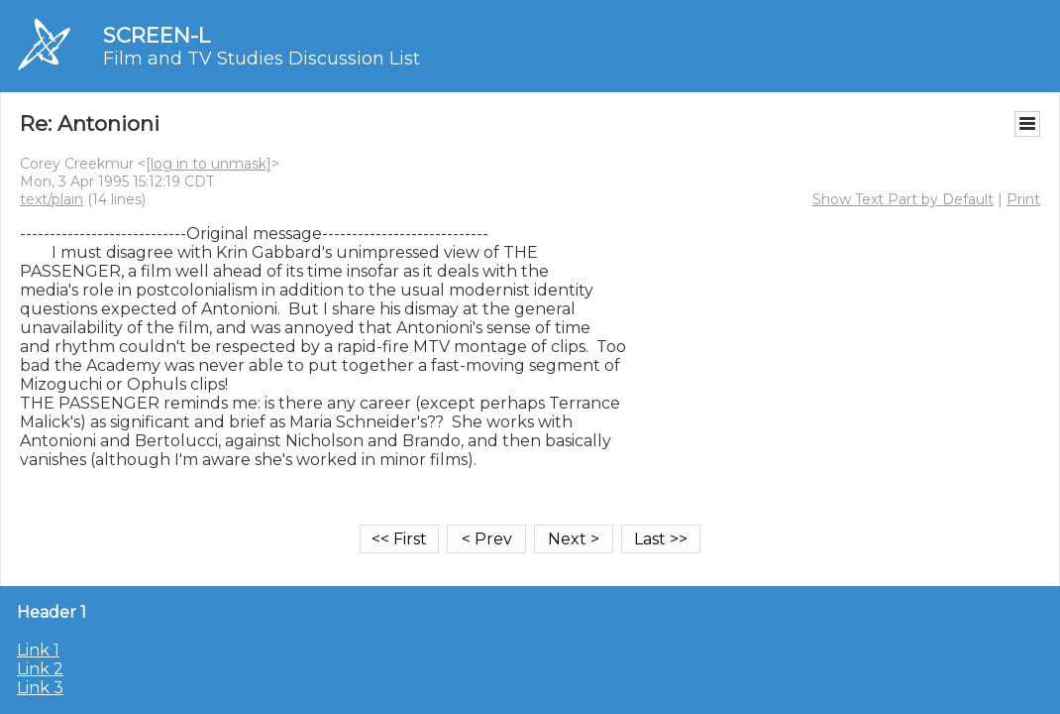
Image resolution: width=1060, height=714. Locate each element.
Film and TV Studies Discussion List (261, 58)
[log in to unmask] (208, 164)
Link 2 (40, 668)
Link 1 (38, 650)
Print (1023, 199)
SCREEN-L (156, 35)
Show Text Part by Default (903, 199)
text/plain (51, 199)
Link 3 (40, 687)
